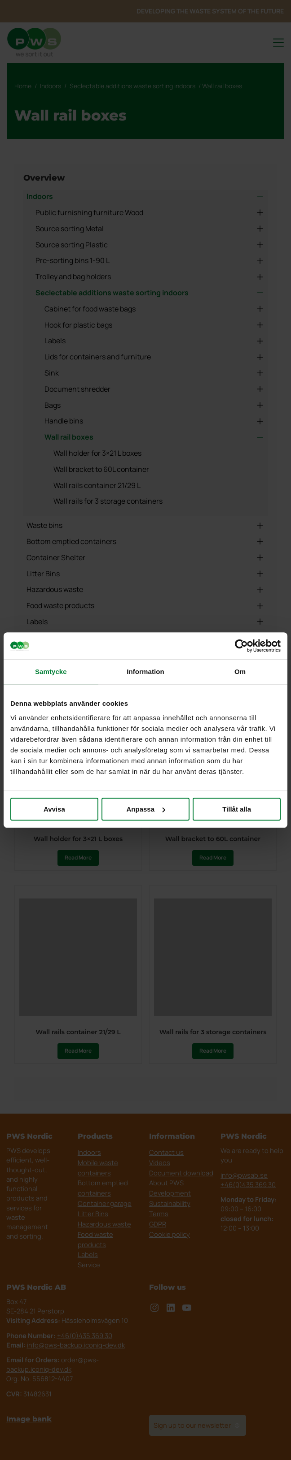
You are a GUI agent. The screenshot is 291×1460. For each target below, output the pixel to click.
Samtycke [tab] (51, 671)
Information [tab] (145, 671)
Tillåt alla (236, 809)
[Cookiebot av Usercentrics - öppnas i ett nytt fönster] (241, 645)
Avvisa (54, 809)
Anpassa (145, 809)
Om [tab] (240, 671)
